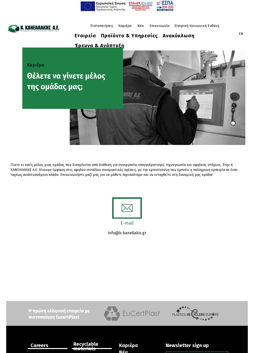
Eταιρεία (85, 36)
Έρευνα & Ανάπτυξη (99, 45)
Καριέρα (124, 26)
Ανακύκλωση (178, 36)
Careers (39, 345)
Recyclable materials (85, 346)
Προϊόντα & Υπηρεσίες (129, 36)
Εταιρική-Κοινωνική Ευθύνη (196, 26)
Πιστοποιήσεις (101, 26)
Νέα (140, 26)
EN (241, 34)
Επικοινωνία (159, 26)
